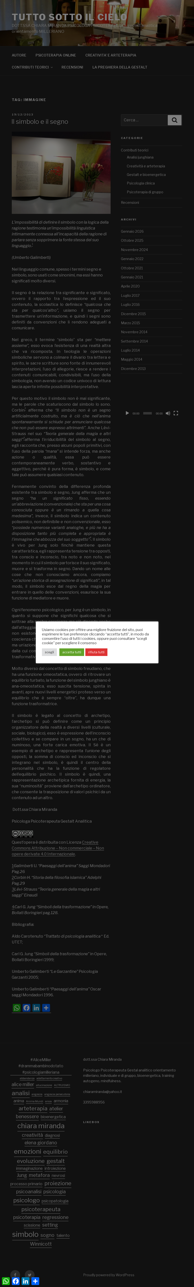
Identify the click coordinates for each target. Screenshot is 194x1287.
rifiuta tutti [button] (96, 652)
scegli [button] (49, 652)
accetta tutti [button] (71, 652)
